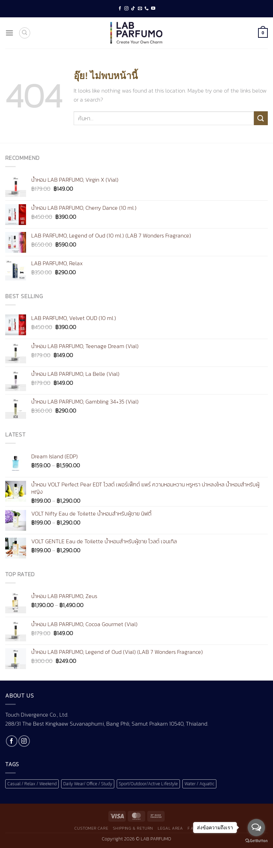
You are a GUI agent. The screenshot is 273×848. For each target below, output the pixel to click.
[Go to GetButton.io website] (256, 841)
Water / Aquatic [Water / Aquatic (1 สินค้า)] (199, 783)
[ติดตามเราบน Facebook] (120, 8)
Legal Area (170, 828)
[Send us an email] (140, 8)
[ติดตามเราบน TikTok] (133, 8)
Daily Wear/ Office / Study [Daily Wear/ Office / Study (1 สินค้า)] (87, 783)
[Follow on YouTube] (153, 8)
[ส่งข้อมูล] (261, 118)
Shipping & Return (133, 828)
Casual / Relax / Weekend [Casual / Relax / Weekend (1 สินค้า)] (32, 783)
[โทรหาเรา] (146, 8)
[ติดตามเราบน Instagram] (126, 8)
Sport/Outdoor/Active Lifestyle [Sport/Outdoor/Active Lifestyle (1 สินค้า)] (148, 783)
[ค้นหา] (24, 32)
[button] (9, 32)
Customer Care (91, 828)
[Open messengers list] (256, 827)
